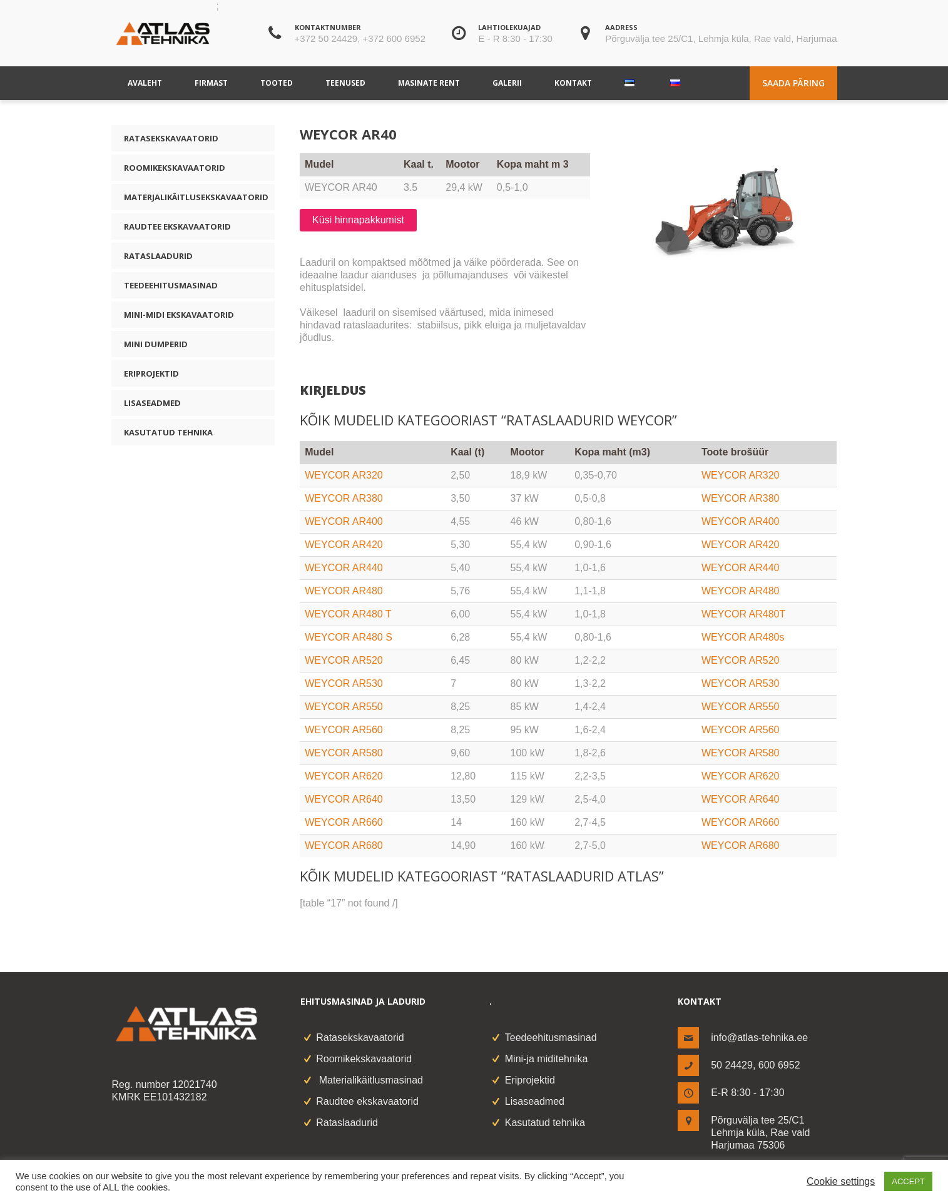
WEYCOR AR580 (343, 753)
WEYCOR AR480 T (348, 614)
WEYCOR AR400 (343, 521)
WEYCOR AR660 (343, 822)
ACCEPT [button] (908, 1181)
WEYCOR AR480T (743, 614)
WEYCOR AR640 (343, 799)
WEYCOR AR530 (343, 683)
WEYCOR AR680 (343, 845)
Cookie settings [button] (841, 1181)
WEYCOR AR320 (343, 475)
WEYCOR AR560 (343, 729)
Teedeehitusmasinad (171, 285)
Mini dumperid (156, 344)
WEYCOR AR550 (343, 706)
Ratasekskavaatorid (171, 138)
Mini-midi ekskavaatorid (179, 314)
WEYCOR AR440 (343, 567)
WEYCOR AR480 (343, 591)
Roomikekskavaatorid (174, 167)
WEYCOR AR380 (343, 498)
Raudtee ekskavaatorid (177, 226)
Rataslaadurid (158, 255)
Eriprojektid (151, 373)
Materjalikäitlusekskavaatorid (196, 197)
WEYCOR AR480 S (348, 637)
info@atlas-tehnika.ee (759, 1037)
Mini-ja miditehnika (546, 1058)
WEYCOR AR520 (343, 660)
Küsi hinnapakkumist (358, 220)
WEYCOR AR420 (343, 544)
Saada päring (793, 83)
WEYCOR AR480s (742, 637)
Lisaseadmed (152, 403)
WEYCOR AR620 (343, 776)
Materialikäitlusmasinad (369, 1080)
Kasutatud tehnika (168, 432)
